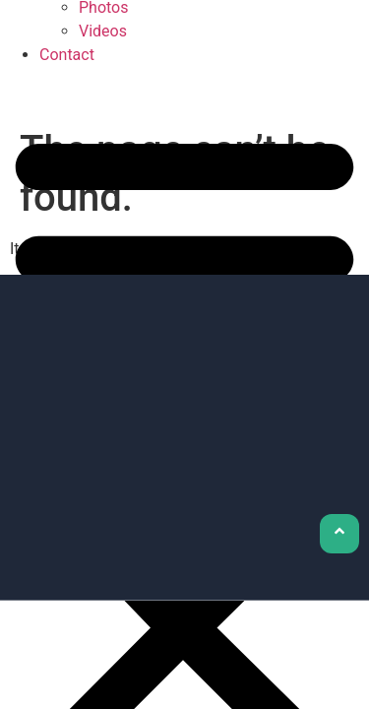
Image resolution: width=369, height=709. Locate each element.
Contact (66, 54)
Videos (103, 31)
